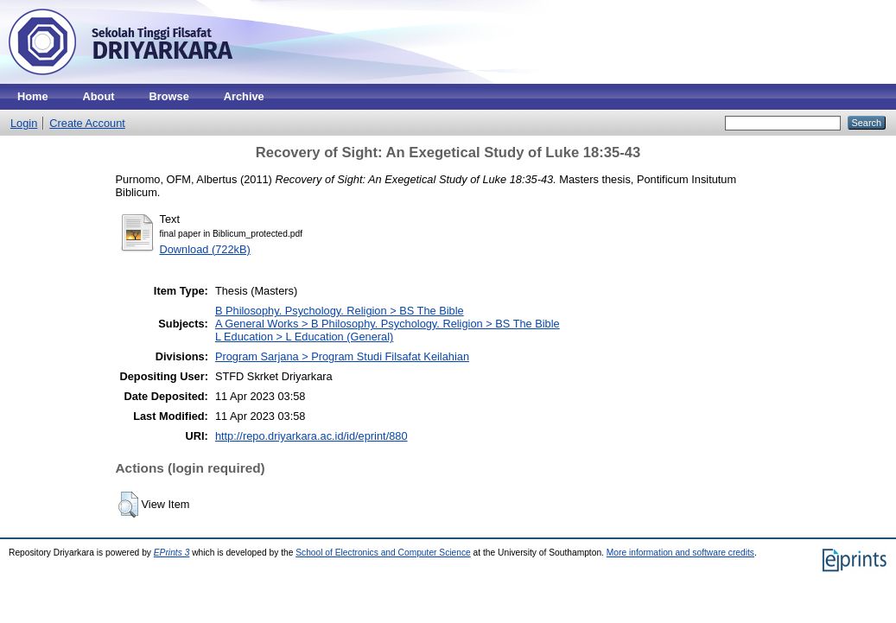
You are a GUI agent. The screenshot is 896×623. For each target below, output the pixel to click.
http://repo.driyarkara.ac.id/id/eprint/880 (311, 435)
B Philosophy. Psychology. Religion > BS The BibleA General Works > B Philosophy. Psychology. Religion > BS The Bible (387, 317)
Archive (244, 96)
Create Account (87, 123)
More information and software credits (680, 552)
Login (23, 123)
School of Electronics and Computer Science (383, 552)
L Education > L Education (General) (304, 336)
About (99, 96)
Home (32, 96)
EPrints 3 (172, 552)
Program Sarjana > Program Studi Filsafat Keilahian (342, 356)
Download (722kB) (205, 249)
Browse (169, 96)
